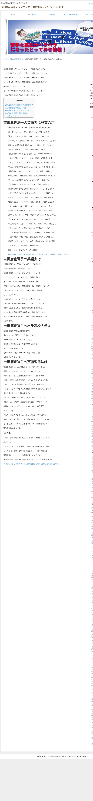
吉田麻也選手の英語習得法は (17, 113)
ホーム (13, 15)
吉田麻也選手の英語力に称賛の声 (19, 105)
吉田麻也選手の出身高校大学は (18, 111)
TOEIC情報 (52, 15)
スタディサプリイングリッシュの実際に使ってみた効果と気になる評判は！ (32, 464)
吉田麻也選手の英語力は (15, 108)
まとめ (12, 116)
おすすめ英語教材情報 (71, 15)
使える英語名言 (32, 15)
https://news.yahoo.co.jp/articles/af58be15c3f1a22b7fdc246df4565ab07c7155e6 (38, 254)
